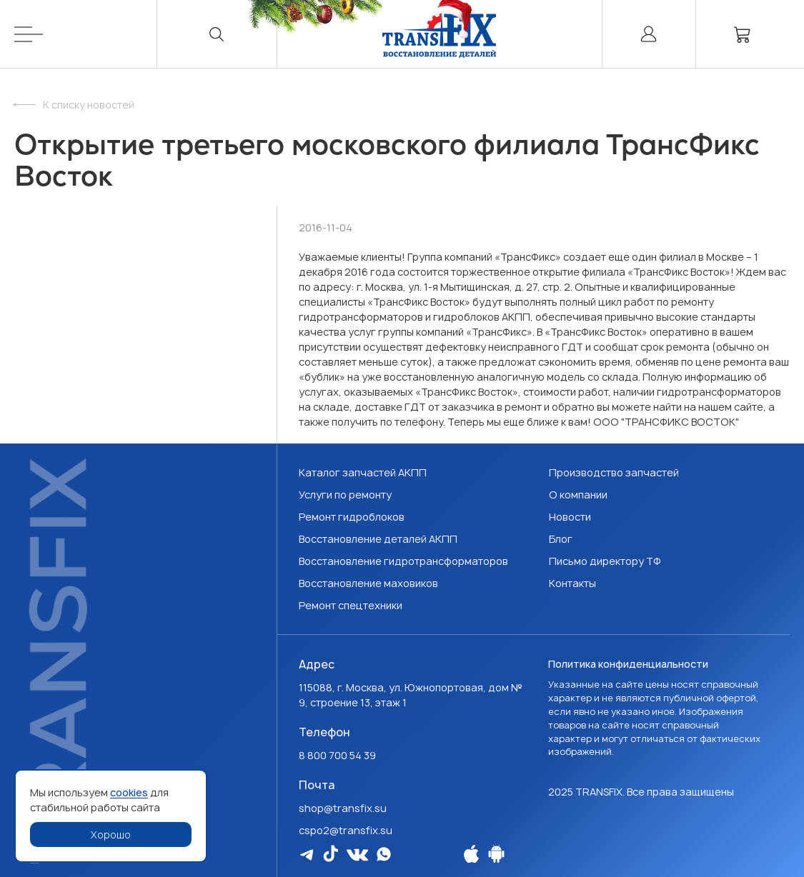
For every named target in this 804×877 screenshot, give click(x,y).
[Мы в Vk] (357, 854)
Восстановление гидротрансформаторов (403, 561)
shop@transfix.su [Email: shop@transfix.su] (343, 808)
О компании (578, 494)
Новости (570, 516)
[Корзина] (742, 34)
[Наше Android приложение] (496, 854)
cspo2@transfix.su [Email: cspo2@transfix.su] (345, 830)
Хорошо (111, 834)
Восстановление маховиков (368, 583)
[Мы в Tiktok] (330, 853)
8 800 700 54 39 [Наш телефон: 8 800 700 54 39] (337, 755)
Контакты (572, 583)
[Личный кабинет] (648, 34)
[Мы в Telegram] (306, 854)
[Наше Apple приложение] (471, 854)
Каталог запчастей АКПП (363, 472)
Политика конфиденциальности (628, 664)
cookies (129, 792)
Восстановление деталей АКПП (378, 539)
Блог (560, 539)
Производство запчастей (614, 472)
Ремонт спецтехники (350, 605)
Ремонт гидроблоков (352, 516)
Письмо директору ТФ (605, 561)
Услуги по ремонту (345, 494)
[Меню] (85, 34)
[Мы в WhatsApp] (384, 854)
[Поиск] (217, 34)
